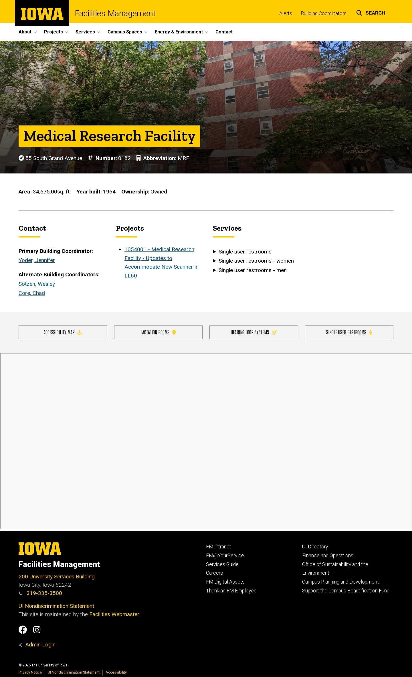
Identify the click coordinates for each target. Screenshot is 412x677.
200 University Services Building (57, 576)
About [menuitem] (25, 32)
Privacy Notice (30, 672)
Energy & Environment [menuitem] (179, 32)
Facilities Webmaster (114, 614)
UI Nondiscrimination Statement (56, 606)
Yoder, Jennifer (37, 260)
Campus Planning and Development (340, 582)
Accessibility (116, 672)
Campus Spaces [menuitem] (125, 32)
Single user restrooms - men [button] (253, 270)
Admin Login (40, 644)
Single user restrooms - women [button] (256, 261)
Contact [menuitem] (224, 32)
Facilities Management (115, 13)
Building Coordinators (323, 13)
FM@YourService (225, 555)
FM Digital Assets (225, 582)
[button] (370, 12)
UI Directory (315, 547)
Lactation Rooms (158, 332)
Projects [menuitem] (53, 32)
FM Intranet (218, 547)
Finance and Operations (327, 555)
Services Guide (222, 564)
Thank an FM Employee (231, 591)
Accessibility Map (62, 332)
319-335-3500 (40, 593)
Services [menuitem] (85, 32)
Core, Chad (32, 293)
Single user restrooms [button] (245, 251)
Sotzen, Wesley (37, 284)
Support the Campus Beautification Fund (345, 591)
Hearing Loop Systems (254, 332)
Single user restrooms (349, 332)
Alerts (285, 13)
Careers (214, 573)
